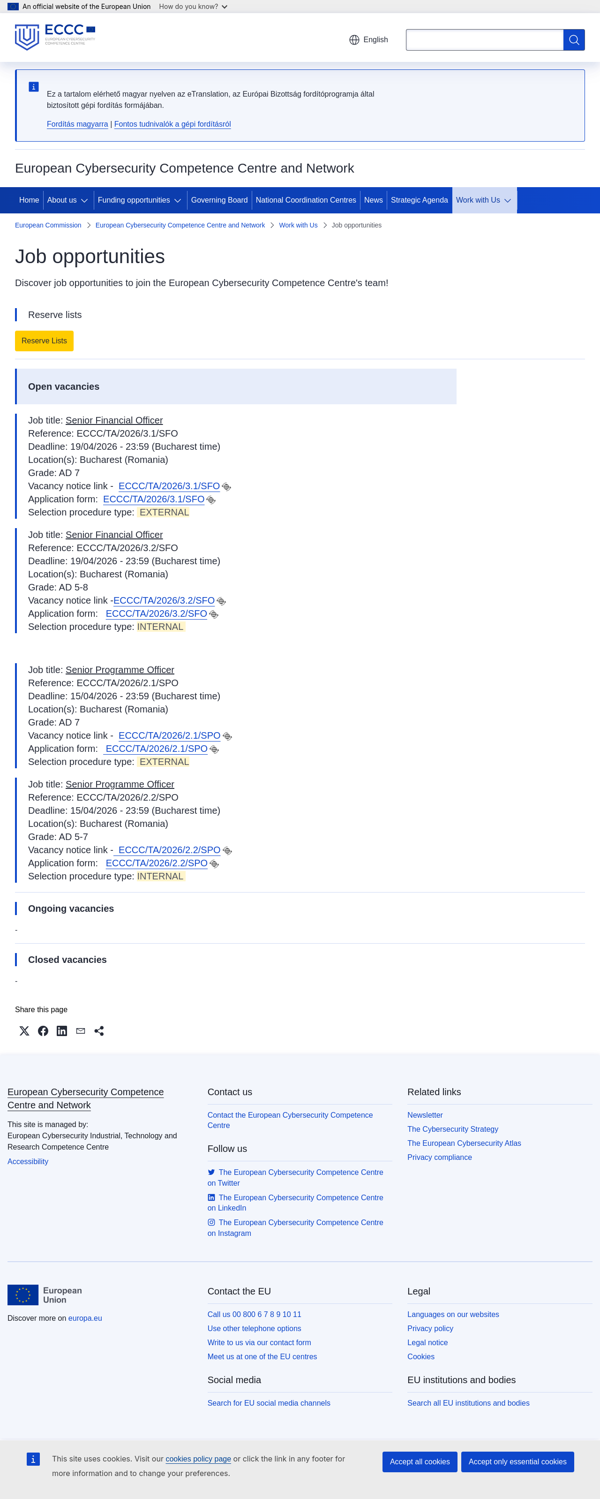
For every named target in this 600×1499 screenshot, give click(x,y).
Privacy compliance (439, 1157)
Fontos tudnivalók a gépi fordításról (172, 124)
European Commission (48, 225)
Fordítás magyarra (77, 124)
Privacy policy (430, 1328)
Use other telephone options (254, 1328)
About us (62, 200)
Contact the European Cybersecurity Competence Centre (290, 1120)
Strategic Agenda (419, 200)
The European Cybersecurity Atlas (464, 1143)
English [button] (368, 39)
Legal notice (427, 1343)
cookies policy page (198, 1459)
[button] (24, 1030)
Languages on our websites (453, 1314)
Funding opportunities (134, 200)
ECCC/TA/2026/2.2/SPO (167, 850)
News (373, 200)
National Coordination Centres (306, 200)
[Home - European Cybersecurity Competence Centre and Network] (55, 37)
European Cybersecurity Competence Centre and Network (180, 225)
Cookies (421, 1357)
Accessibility (28, 1162)
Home (29, 200)
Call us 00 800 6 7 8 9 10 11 (254, 1314)
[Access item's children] (86, 200)
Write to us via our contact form (259, 1343)
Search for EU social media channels (269, 1403)
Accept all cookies (420, 1462)
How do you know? (193, 6)
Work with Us (478, 200)
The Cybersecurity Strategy (452, 1129)
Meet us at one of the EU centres (262, 1357)
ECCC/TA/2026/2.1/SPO (170, 735)
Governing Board (219, 200)
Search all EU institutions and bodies (468, 1403)
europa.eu (85, 1318)
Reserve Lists (44, 341)
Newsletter (425, 1115)
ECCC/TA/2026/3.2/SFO (164, 600)
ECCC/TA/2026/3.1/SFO (169, 486)
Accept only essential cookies (518, 1462)
